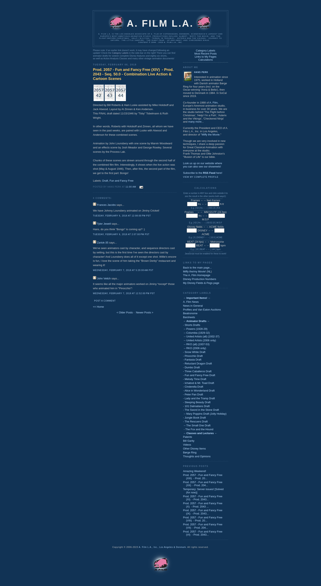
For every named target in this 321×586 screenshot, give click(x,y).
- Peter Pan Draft (193, 394)
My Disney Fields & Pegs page (201, 282)
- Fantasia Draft (192, 359)
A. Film (213, 102)
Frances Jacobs (106, 204)
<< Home (98, 306)
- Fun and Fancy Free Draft (199, 375)
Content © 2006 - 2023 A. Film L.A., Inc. (160, 42)
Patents (187, 436)
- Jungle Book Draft (194, 417)
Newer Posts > (144, 312)
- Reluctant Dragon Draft (197, 363)
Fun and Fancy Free (121, 180)
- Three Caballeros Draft (197, 371)
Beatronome (190, 313)
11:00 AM (131, 187)
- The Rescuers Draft (195, 421)
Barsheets (189, 317)
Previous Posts (195, 466)
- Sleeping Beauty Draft (196, 402)
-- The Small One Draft (196, 425)
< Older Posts (124, 312)
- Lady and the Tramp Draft (199, 398)
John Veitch (104, 278)
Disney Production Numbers (199, 279)
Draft (105, 180)
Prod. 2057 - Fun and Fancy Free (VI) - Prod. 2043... (202, 533)
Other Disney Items (194, 448)
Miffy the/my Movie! (194, 271)
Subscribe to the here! (202, 172)
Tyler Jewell (104, 223)
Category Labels (120, 53)
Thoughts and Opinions (196, 456)
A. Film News (191, 301)
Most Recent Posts (205, 53)
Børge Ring (190, 452)
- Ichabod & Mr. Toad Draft (198, 383)
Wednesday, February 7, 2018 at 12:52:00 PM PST (124, 293)
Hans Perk (201, 72)
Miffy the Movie (210, 134)
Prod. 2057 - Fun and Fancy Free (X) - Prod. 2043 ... (202, 505)
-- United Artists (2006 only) (199, 340)
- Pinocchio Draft (193, 355)
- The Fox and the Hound (198, 429)
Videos (187, 444)
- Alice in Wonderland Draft (199, 390)
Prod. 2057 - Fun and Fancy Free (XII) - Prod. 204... (202, 484)
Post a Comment (105, 301)
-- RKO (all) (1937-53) (196, 344)
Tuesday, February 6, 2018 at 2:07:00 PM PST (121, 234)
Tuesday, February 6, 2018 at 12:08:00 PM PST (122, 216)
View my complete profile (200, 177)
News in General (193, 305)
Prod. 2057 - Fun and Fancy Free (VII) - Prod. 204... (202, 526)
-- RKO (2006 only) (194, 348)
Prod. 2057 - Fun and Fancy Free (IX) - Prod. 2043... (202, 512)
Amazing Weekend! (194, 471)
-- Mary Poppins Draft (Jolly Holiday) (204, 413)
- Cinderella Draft (193, 386)
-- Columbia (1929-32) (196, 332)
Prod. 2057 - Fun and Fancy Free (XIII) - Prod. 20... (202, 476)
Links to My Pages (205, 56)
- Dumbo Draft (191, 367)
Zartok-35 (103, 242)
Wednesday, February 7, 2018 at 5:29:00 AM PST (123, 270)
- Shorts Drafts (191, 325)
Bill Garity (188, 440)
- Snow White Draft (194, 352)
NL (209, 271)
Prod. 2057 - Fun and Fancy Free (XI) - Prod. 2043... (202, 498)
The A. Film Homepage (196, 275)
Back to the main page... (197, 267)
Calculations (205, 59)
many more (194, 121)
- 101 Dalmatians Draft (196, 406)
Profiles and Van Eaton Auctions (202, 309)
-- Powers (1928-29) (195, 328)
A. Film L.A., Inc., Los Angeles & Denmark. (163, 547)
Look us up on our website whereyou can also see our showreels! (202, 165)
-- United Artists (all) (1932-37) (201, 336)
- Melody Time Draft (194, 379)
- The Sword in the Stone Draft (201, 409)
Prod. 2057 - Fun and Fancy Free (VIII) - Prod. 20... (202, 519)
